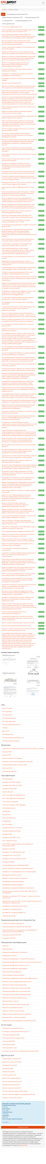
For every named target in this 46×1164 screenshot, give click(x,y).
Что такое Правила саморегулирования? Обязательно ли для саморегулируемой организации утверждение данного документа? (19, 348)
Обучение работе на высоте (10, 1001)
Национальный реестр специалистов (13, 923)
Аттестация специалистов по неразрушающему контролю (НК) (20, 1051)
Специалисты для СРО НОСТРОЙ (11, 935)
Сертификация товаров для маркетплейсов (14, 906)
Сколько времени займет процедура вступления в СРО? (18, 531)
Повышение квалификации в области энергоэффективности (19, 978)
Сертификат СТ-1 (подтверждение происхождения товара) (19, 871)
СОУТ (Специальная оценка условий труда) (14, 1091)
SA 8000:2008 (6, 811)
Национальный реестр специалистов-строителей (16, 927)
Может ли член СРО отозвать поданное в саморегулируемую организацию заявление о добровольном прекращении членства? (15, 504)
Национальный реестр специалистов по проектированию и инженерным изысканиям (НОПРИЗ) (19, 930)
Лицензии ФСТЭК (7, 768)
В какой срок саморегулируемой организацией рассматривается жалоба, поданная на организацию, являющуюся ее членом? (17, 135)
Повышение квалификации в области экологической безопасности (22, 962)
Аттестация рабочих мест (9, 1048)
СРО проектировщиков (9, 718)
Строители (5, 946)
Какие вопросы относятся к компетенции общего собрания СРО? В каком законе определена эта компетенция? (19, 456)
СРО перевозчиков (8, 734)
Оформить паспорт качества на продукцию (14, 878)
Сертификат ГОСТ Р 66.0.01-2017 (11, 855)
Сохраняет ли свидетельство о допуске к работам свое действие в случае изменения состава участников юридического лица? (17, 599)
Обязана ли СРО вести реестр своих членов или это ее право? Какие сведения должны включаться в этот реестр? (19, 52)
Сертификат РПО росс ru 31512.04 (12, 827)
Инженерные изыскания (9, 955)
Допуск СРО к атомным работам (11, 1078)
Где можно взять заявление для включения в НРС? (16, 626)
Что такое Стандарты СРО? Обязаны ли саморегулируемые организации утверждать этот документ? (19, 353)
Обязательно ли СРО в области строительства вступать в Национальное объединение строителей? (18, 535)
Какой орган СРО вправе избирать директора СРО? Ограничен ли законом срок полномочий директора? (17, 216)
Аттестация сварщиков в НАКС (11, 1035)
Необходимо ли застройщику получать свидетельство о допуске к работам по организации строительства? (18, 478)
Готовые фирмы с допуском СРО (11, 1058)
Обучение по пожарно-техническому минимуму (16, 988)
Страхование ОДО (7, 1068)
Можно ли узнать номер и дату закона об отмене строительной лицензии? (16, 159)
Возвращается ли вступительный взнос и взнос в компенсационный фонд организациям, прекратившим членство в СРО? (18, 262)
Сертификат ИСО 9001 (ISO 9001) (11, 782)
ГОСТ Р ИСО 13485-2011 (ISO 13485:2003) (13, 805)
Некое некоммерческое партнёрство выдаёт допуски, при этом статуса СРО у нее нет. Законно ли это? (19, 30)
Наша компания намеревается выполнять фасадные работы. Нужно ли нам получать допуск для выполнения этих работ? (18, 149)
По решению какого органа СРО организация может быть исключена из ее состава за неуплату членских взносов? (19, 172)
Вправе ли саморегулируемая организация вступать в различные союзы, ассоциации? (17, 544)
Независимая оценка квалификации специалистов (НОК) (18, 1020)
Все (3, 14)
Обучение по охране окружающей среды (14, 985)
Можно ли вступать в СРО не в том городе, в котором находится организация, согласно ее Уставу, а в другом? (18, 539)
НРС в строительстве (8, 24)
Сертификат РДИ (7, 834)
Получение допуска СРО (32, 17)
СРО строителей (7, 711)
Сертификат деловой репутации (11, 831)
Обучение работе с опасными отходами (14, 1017)
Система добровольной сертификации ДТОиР (15, 865)
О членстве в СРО (7, 20)
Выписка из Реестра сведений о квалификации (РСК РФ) (18, 1094)
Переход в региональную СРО (11, 1085)
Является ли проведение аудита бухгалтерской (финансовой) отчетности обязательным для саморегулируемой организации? (15, 64)
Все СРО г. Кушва (7, 708)
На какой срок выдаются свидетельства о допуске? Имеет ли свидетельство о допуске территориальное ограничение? (19, 369)
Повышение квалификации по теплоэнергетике (16, 991)
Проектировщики (7, 949)
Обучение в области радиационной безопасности (17, 981)
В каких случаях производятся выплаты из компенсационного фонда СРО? (14, 612)
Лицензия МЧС (6, 755)
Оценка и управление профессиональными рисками (17, 868)
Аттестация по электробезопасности (13, 1028)
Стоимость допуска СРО (9, 1075)
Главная (4, 9)
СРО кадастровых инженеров (11, 741)
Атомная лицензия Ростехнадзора (12, 758)
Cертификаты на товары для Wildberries (13, 912)
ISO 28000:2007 (6, 821)
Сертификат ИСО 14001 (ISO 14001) (12, 785)
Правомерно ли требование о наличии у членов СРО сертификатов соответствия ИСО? (17, 74)
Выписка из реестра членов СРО (11, 1088)
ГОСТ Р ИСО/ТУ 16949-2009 (10, 802)
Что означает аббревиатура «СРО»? (12, 27)
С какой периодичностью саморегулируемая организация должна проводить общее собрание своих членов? (19, 268)
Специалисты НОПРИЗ (8, 938)
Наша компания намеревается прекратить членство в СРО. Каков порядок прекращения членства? (19, 516)
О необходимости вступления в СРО (17, 14)
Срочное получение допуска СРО (12, 1081)
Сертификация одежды (9, 916)
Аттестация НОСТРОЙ (8, 1041)
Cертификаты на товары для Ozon (12, 909)
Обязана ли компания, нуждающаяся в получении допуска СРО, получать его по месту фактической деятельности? (19, 87)
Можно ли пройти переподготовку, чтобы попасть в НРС (18, 623)
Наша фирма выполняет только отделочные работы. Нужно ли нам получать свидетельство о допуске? (19, 183)
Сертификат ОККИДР (8, 862)
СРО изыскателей (7, 715)
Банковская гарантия (8, 1071)
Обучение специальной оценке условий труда (15, 1004)
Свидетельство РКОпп (8, 849)
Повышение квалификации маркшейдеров (14, 968)
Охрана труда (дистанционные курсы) (13, 975)
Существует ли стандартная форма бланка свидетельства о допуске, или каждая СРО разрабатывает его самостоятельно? (19, 554)
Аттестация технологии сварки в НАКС (13, 1038)
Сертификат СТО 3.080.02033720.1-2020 (13, 852)
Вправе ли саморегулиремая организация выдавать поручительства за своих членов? (17, 112)
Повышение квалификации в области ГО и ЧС (15, 965)
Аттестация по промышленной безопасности (15, 1031)
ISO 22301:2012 (6, 815)
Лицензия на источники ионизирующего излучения (17, 761)
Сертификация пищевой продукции (12, 885)
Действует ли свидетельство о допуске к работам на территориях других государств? (17, 461)
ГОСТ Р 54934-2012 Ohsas (9, 841)
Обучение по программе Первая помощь (14, 998)
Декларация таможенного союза (11, 875)
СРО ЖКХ (5, 728)
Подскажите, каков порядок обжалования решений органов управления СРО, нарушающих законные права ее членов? (19, 401)
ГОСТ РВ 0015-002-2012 (8, 808)
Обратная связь (22, 1145)
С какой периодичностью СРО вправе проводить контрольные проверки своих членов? (16, 221)
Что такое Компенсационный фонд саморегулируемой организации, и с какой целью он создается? (18, 298)
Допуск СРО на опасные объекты (12, 1062)
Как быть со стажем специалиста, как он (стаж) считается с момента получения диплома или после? (19, 629)
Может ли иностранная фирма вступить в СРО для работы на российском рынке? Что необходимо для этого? (18, 574)
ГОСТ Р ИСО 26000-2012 (9, 818)
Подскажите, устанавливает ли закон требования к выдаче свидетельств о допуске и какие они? (19, 527)
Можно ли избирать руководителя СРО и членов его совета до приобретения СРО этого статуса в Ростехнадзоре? (19, 320)
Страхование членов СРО (9, 1065)
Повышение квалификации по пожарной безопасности (18, 959)
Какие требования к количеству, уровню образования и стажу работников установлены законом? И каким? (18, 240)
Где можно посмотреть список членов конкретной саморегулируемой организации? (16, 211)
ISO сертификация (7, 779)
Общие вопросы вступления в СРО (12, 17)
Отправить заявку (23, 1127)
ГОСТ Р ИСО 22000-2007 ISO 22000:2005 (13, 798)
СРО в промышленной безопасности (13, 737)
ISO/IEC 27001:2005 (7, 792)
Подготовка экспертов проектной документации (16, 994)
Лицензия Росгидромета (9, 771)
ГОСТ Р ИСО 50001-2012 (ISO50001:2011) (13, 795)
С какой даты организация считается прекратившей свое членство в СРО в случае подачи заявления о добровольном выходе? (18, 308)
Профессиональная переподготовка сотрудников (16, 1014)
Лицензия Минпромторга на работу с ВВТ (14, 765)
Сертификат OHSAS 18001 (9, 788)
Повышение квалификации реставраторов (14, 952)
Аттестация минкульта (8, 1044)
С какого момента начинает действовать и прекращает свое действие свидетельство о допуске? (19, 117)
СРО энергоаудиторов (8, 721)
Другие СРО (5, 731)
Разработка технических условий (12, 1098)
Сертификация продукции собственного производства (18, 888)
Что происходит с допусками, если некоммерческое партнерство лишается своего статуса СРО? (17, 244)
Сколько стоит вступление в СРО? (11, 83)
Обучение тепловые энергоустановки (13, 1011)
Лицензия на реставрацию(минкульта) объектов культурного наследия (23, 748)
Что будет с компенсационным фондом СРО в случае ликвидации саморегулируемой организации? (17, 273)
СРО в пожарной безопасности (11, 724)
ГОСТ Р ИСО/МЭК (7, 824)
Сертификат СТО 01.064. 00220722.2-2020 (14, 858)
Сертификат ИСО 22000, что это (11, 837)
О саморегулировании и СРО (23, 20)
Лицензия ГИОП (7, 752)
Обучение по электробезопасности (12, 1007)
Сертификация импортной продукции (13, 881)
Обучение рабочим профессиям (11, 972)
